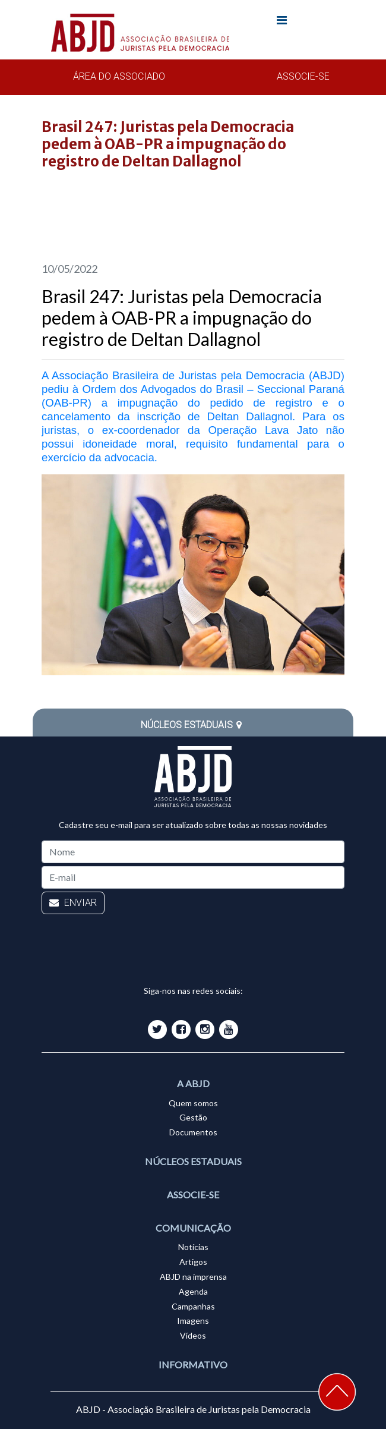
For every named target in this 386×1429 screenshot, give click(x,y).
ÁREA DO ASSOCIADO (119, 76)
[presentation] (132, 940)
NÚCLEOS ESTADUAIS (193, 725)
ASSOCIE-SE (303, 76)
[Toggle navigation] (281, 22)
